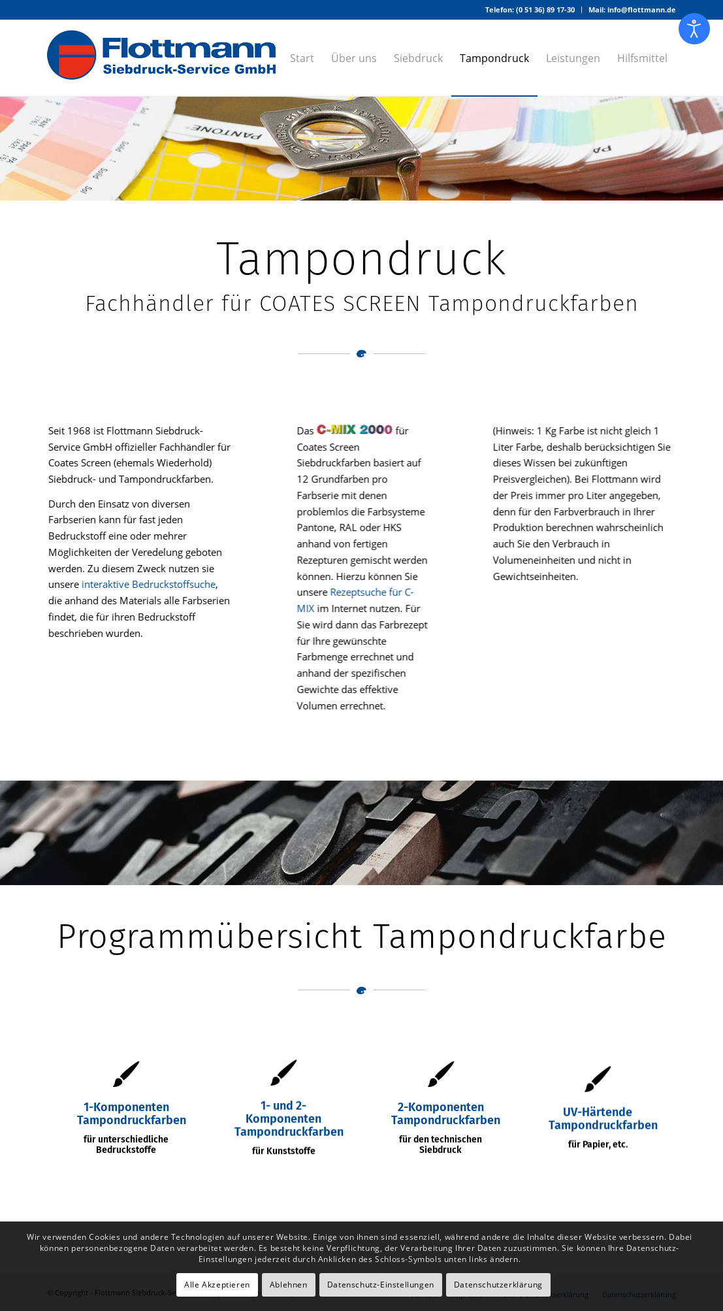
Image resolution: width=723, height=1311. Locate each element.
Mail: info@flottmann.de (632, 9)
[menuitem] (530, 10)
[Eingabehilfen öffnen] (694, 28)
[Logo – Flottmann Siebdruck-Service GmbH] (161, 58)
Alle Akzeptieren (217, 1284)
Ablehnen (289, 1284)
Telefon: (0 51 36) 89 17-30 (530, 9)
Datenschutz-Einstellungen (380, 1284)
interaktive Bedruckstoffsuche (149, 584)
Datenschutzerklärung (498, 1284)
